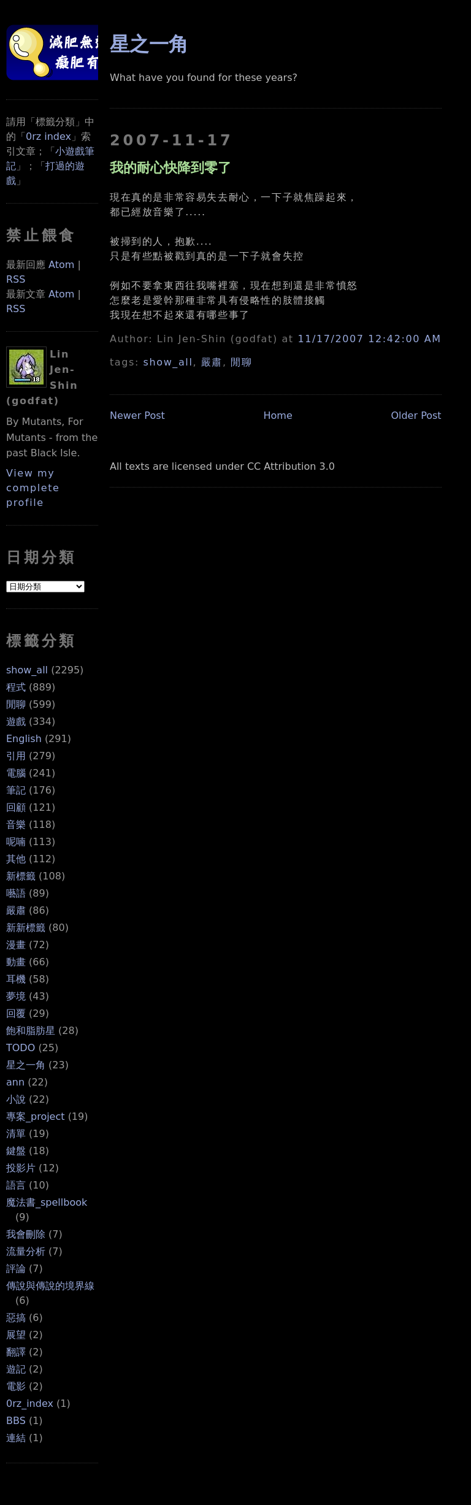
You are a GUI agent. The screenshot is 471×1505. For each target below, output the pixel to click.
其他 (16, 859)
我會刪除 (25, 1234)
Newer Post (137, 415)
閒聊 (16, 704)
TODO (20, 1048)
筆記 (16, 790)
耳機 (16, 979)
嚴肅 (16, 910)
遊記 (16, 1369)
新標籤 (21, 876)
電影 (16, 1386)
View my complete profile (33, 487)
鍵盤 (16, 1151)
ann (15, 1082)
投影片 (21, 1168)
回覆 (16, 1013)
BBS (16, 1420)
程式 (16, 687)
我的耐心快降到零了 (170, 167)
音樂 (16, 824)
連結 (16, 1438)
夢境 (16, 996)
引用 (16, 756)
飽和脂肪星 (30, 1030)
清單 (16, 1133)
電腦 (16, 773)
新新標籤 (25, 927)
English (24, 739)
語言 (16, 1185)
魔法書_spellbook (46, 1202)
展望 (16, 1335)
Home (278, 415)
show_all (27, 670)
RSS (15, 279)
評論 (16, 1268)
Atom (61, 264)
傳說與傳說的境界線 (50, 1286)
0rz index (48, 136)
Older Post (416, 415)
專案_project (35, 1116)
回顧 (16, 807)
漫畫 (16, 945)
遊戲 (16, 721)
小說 (16, 1099)
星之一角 (25, 1065)
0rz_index (29, 1403)
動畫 (16, 962)
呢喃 (16, 842)
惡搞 (16, 1317)
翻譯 (16, 1352)
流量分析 (25, 1251)
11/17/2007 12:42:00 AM (369, 339)
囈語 (16, 893)
